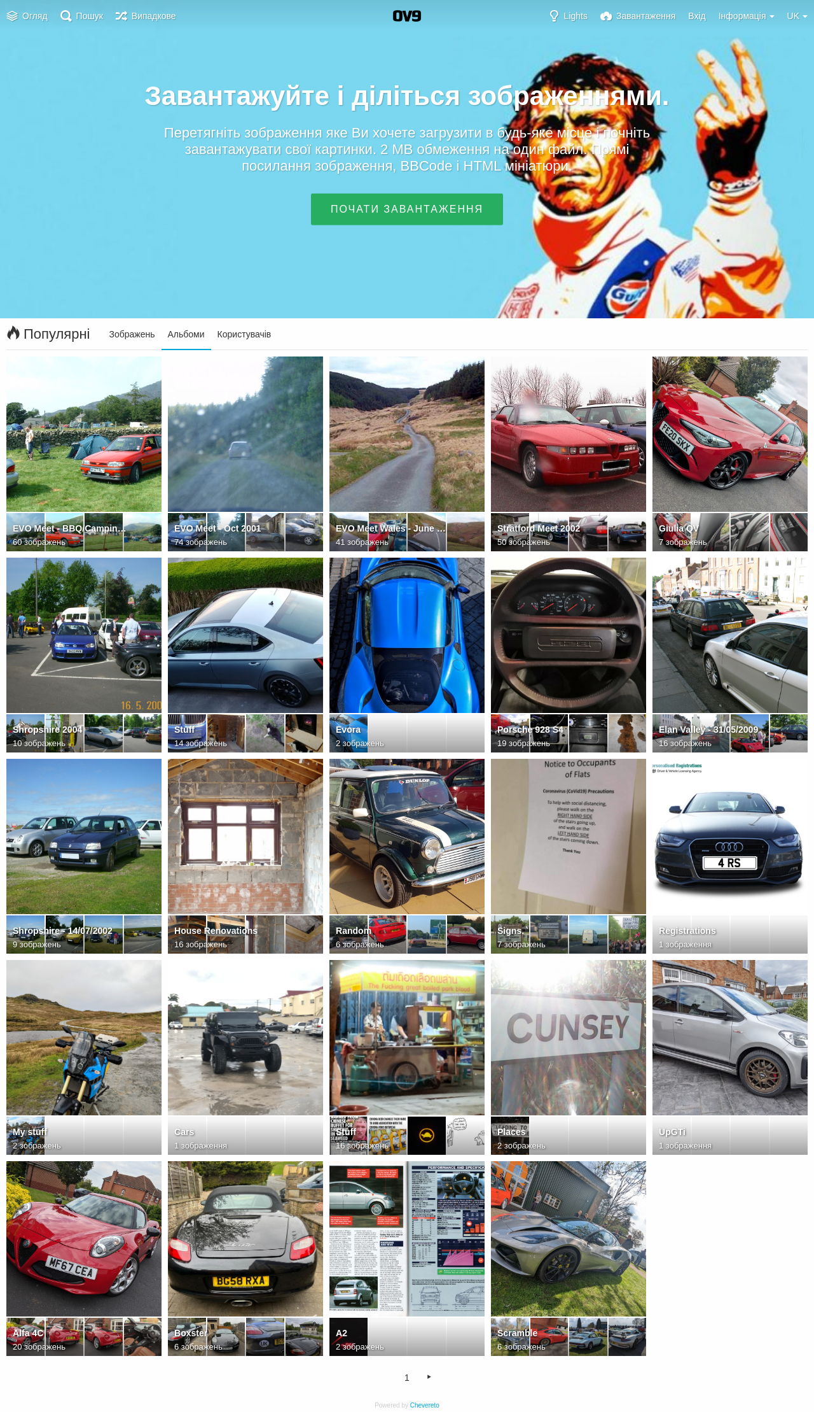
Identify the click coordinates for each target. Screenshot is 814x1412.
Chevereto (424, 1405)
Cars (184, 1132)
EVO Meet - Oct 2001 (217, 528)
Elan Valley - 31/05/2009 (708, 729)
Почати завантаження (407, 209)
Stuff (184, 729)
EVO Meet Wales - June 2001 (393, 528)
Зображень (132, 334)
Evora (348, 729)
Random (353, 931)
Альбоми (186, 334)
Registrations (687, 931)
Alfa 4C (28, 1333)
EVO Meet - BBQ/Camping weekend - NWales (70, 528)
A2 (341, 1333)
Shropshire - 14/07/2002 (63, 931)
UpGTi (672, 1132)
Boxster (190, 1333)
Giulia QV (679, 528)
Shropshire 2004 (47, 729)
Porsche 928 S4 (530, 729)
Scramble (517, 1333)
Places (511, 1132)
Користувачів (244, 334)
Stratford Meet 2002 (538, 528)
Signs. (510, 931)
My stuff (30, 1132)
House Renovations (216, 931)
